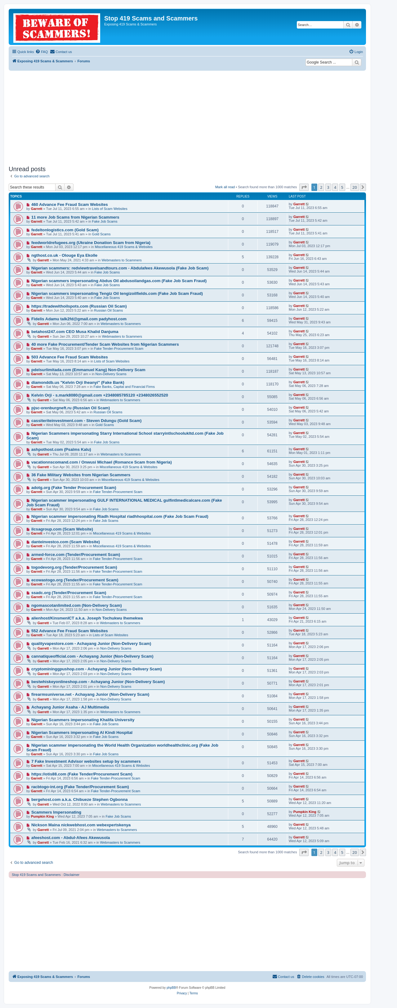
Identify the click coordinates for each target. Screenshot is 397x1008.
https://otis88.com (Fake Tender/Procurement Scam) (81, 774)
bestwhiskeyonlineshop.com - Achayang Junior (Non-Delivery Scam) (98, 681)
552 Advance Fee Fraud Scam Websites (69, 630)
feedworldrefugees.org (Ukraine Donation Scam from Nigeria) (90, 242)
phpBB (171, 987)
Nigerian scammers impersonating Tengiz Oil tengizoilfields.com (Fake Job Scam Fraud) (117, 293)
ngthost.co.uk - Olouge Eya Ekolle (64, 255)
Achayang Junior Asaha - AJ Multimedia (70, 707)
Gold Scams (101, 234)
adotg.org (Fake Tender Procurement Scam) (73, 487)
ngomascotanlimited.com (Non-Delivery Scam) (76, 605)
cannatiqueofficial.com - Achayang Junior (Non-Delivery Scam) (92, 656)
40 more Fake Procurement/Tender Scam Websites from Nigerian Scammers (105, 344)
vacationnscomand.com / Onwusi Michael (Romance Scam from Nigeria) (101, 462)
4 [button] (335, 187)
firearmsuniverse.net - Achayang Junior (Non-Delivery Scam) (90, 694)
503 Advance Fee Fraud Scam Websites (69, 357)
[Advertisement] (187, 117)
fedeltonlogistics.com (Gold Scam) (65, 230)
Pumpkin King (42, 816)
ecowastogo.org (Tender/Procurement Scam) (74, 580)
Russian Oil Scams (108, 310)
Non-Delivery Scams (111, 374)
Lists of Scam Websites (109, 209)
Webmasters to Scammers (121, 260)
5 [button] (342, 187)
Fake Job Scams (105, 221)
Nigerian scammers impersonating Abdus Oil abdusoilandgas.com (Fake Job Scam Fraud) (119, 280)
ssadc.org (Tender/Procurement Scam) (68, 592)
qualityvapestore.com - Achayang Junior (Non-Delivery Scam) (91, 643)
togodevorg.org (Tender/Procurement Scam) (74, 567)
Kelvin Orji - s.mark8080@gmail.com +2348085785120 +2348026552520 (99, 395)
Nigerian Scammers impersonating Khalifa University (83, 719)
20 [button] (354, 187)
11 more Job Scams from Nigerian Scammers (75, 217)
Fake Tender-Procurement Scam (118, 348)
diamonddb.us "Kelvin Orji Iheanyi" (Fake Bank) (77, 382)
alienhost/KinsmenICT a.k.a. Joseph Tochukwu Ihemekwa (87, 618)
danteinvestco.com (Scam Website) (65, 542)
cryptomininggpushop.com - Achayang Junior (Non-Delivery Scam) (96, 669)
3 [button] (328, 187)
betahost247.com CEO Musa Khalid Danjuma (74, 331)
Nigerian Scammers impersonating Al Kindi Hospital (81, 732)
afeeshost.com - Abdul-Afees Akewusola (70, 837)
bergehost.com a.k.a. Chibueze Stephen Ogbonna (79, 799)
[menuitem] (41, 52)
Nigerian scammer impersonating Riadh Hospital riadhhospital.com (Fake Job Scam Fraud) (119, 516)
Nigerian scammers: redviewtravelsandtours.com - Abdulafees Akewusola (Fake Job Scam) (119, 268)
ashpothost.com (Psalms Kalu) (61, 449)
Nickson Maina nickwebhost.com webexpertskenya (81, 825)
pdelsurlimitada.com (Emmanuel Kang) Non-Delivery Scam (88, 369)
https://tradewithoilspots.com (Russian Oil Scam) (79, 306)
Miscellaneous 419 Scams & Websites (124, 247)
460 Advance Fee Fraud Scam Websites (69, 204)
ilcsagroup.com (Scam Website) (62, 529)
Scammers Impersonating (56, 812)
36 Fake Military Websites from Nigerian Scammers (80, 475)
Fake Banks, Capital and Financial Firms (123, 387)
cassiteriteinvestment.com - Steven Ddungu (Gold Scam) (86, 420)
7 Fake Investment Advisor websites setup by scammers (86, 761)
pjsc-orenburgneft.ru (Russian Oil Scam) (70, 408)
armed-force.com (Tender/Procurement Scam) (75, 554)
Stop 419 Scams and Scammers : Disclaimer (45, 875)
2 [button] (321, 187)
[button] (304, 187)
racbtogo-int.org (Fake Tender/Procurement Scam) (80, 786)
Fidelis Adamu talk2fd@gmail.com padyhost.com (79, 319)
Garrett (36, 209)
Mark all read (225, 187)
